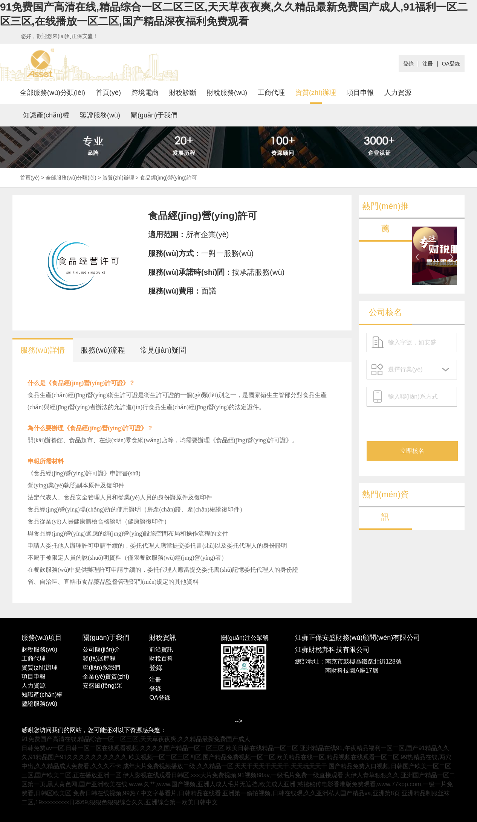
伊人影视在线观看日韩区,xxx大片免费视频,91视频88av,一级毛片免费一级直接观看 (233, 775)
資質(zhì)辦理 (315, 92)
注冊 (427, 64)
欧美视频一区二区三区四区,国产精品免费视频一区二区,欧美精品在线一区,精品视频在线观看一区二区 (264, 757)
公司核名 (385, 312)
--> (238, 721)
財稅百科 (161, 658)
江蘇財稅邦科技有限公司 (332, 649)
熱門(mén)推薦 (385, 217)
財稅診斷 (182, 92)
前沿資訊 (161, 649)
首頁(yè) (108, 92)
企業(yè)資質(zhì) (106, 676)
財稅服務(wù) (227, 92)
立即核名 (412, 451)
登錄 (408, 64)
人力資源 (397, 92)
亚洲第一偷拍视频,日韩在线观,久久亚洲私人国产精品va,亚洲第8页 (311, 793)
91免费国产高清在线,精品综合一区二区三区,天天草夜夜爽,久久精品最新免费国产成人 (135, 739)
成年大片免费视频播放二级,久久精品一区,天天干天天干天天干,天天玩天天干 (225, 766)
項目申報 (360, 92)
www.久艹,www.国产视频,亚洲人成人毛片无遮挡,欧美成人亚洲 (212, 784)
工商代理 (271, 92)
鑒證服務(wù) (100, 115)
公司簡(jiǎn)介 (101, 649)
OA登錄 (451, 64)
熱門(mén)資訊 (385, 506)
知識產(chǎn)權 (46, 115)
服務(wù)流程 (103, 350)
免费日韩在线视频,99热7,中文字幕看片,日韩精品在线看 (147, 793)
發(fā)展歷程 (99, 658)
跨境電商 (145, 92)
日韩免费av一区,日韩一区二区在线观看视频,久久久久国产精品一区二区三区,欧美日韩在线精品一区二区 (159, 748)
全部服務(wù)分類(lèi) (52, 92)
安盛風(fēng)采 (102, 685)
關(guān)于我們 (154, 115)
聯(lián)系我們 (101, 667)
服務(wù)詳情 (42, 350)
